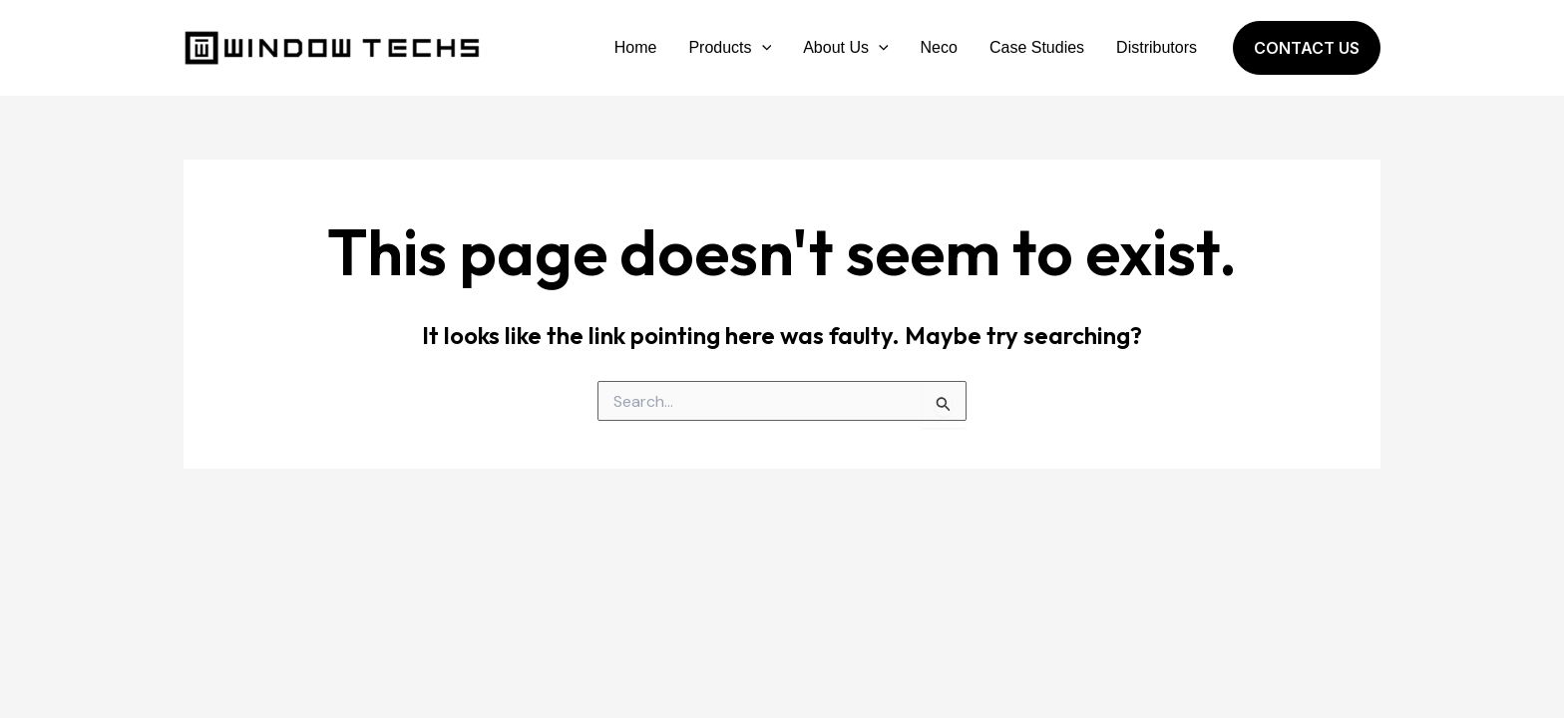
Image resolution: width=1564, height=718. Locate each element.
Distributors (1156, 47)
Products (729, 48)
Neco (939, 47)
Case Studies (1036, 47)
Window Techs (503, 47)
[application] (762, 48)
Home (635, 47)
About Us (845, 48)
